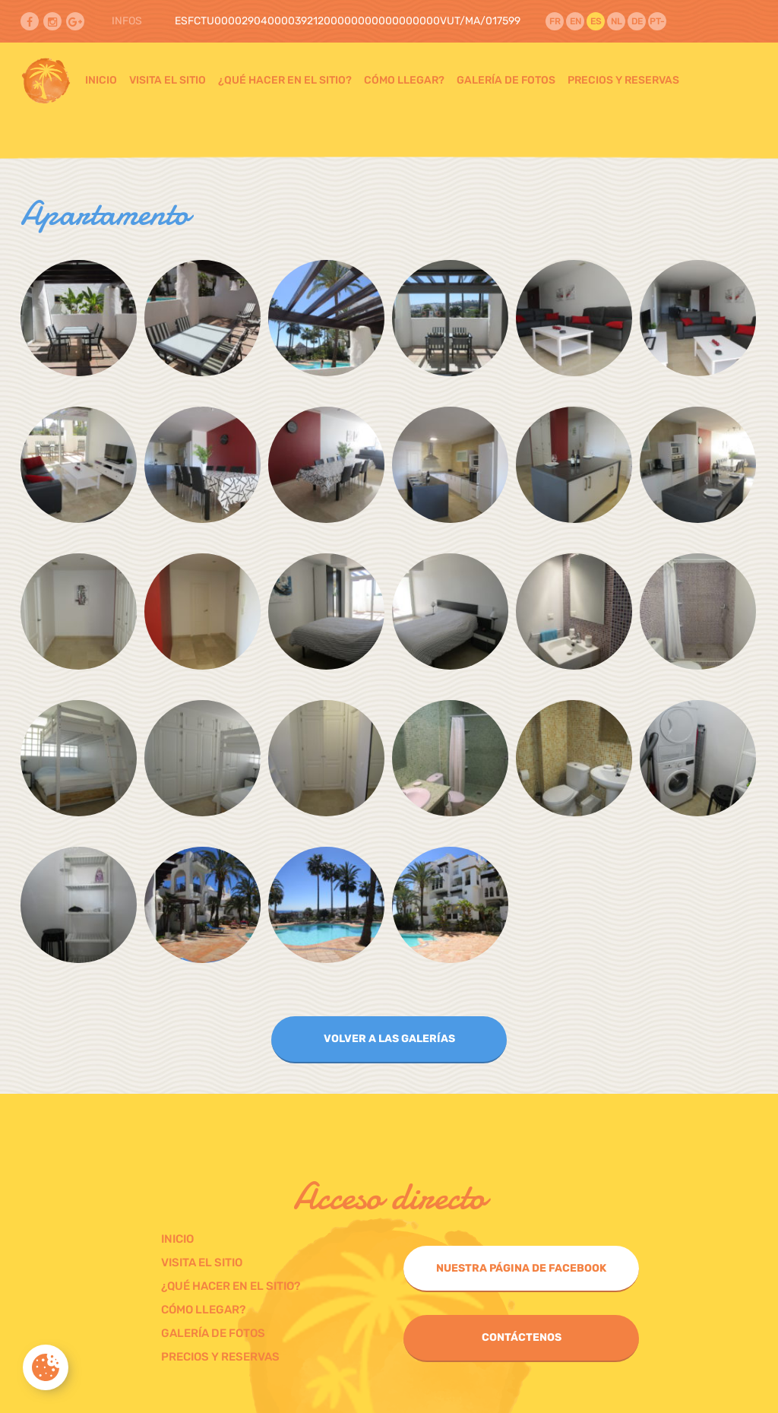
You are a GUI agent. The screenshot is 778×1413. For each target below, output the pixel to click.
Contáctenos (521, 1337)
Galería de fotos (506, 80)
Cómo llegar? (404, 80)
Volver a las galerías (389, 1038)
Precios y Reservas (623, 80)
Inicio (101, 80)
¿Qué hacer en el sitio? (285, 80)
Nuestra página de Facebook (521, 1268)
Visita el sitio (167, 80)
